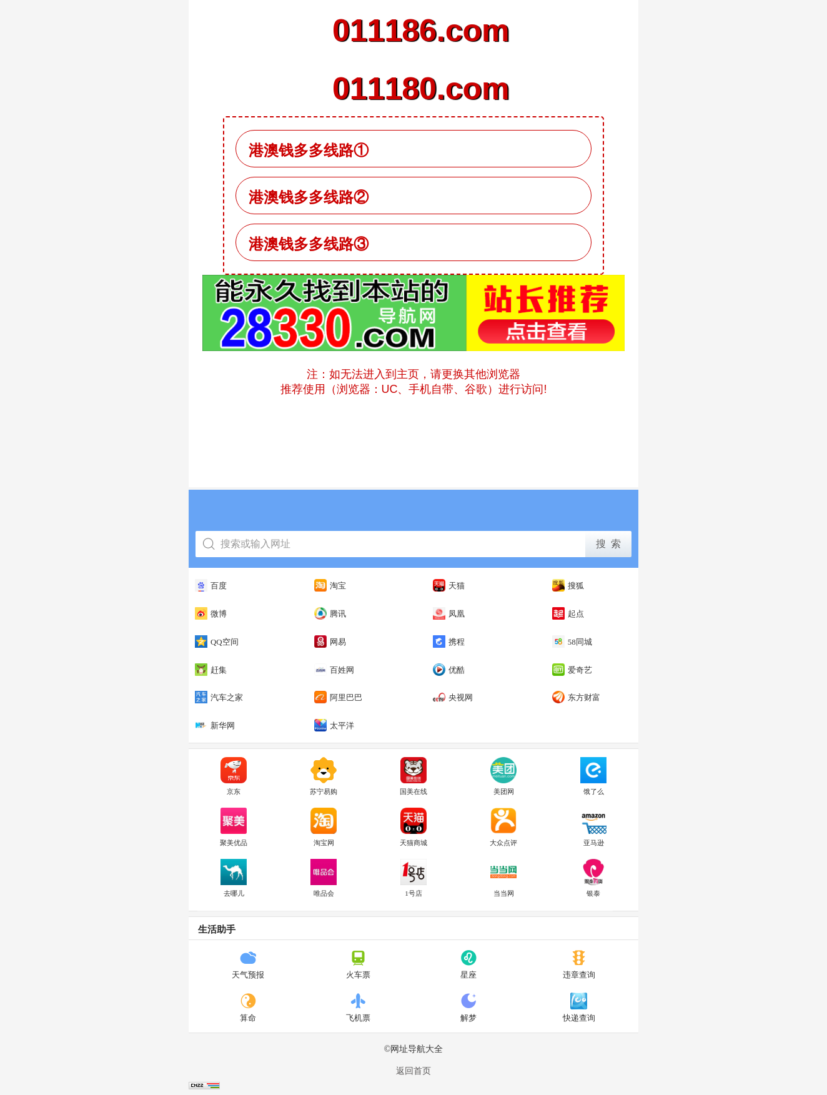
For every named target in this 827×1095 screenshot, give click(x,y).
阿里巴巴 (338, 697)
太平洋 (334, 725)
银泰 (593, 878)
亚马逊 (593, 827)
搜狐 (568, 585)
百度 (211, 585)
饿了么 (593, 776)
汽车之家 (219, 697)
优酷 (449, 669)
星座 (468, 964)
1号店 (413, 878)
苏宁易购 (323, 776)
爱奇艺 (572, 669)
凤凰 (449, 613)
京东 (233, 776)
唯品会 (323, 878)
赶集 (211, 669)
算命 (248, 1008)
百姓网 (334, 669)
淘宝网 (323, 827)
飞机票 (358, 1008)
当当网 (503, 878)
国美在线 (413, 776)
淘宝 (330, 585)
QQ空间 (217, 641)
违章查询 (579, 964)
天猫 (449, 585)
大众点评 (503, 827)
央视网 (453, 697)
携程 (449, 641)
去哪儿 (233, 878)
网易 (330, 641)
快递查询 (579, 1008)
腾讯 (330, 613)
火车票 (358, 964)
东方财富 (576, 697)
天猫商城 (413, 827)
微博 (211, 613)
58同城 (572, 641)
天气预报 (248, 964)
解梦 (468, 1008)
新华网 (215, 725)
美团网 (503, 776)
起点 (568, 613)
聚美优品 (233, 827)
